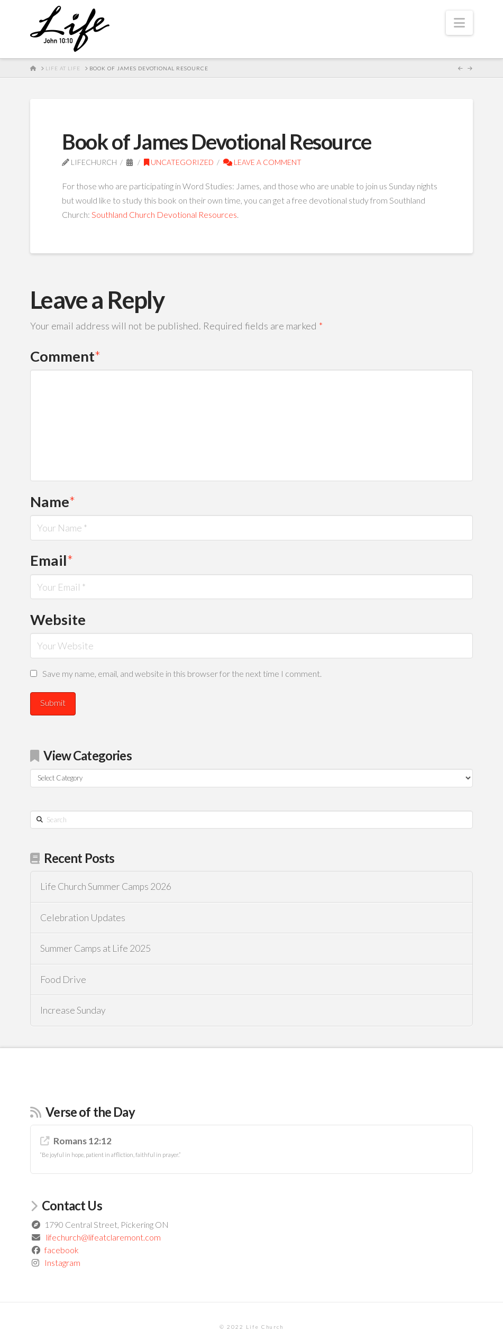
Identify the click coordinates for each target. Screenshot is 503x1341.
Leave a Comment (262, 162)
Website (58, 619)
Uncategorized (179, 162)
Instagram (62, 1262)
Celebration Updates (82, 917)
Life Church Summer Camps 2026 (105, 886)
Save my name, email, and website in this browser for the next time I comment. (182, 673)
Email (51, 560)
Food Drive (63, 979)
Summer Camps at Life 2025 (95, 948)
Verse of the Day (90, 1111)
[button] (459, 23)
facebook (61, 1250)
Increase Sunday (73, 1010)
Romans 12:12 (82, 1140)
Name (52, 501)
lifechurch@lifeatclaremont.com (103, 1237)
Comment (65, 356)
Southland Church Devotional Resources (164, 214)
